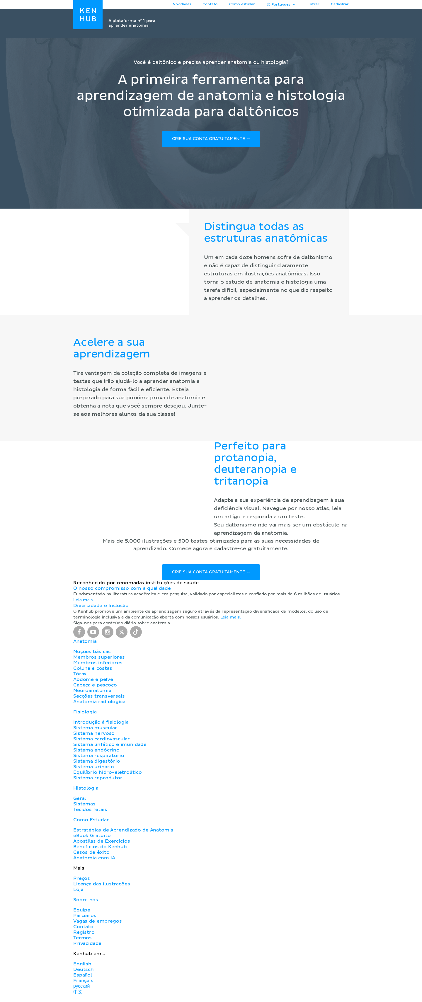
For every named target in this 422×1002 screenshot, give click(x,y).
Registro (84, 934)
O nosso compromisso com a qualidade (122, 590)
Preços (81, 880)
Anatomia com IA (94, 860)
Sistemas (84, 806)
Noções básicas (91, 653)
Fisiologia (84, 714)
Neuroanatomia (92, 692)
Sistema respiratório (98, 757)
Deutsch (83, 971)
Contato (83, 928)
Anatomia (85, 643)
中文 (78, 994)
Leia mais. (83, 602)
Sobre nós (85, 901)
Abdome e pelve (93, 681)
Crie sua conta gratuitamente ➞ (211, 139)
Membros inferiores (97, 664)
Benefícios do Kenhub (100, 848)
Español (82, 977)
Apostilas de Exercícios (101, 843)
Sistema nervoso (94, 735)
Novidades (182, 4)
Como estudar (242, 4)
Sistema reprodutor (97, 780)
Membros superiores (99, 659)
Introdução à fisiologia (101, 724)
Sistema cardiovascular (101, 741)
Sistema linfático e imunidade (110, 746)
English (82, 966)
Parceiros (84, 917)
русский (81, 988)
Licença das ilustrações (101, 886)
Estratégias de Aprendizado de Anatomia (123, 832)
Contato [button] (210, 4)
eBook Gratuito (91, 837)
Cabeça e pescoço (95, 687)
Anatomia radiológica (99, 703)
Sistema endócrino (96, 752)
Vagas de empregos (97, 923)
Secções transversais (99, 698)
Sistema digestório (96, 763)
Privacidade (87, 945)
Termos (82, 940)
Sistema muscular (95, 729)
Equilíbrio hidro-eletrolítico (107, 774)
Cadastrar (340, 4)
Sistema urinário (93, 768)
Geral (79, 800)
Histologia (85, 790)
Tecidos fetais (90, 811)
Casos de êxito (91, 854)
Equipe (81, 912)
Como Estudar (91, 821)
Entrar (313, 4)
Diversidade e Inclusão (101, 607)
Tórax (80, 676)
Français (83, 982)
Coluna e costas (92, 670)
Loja (78, 891)
